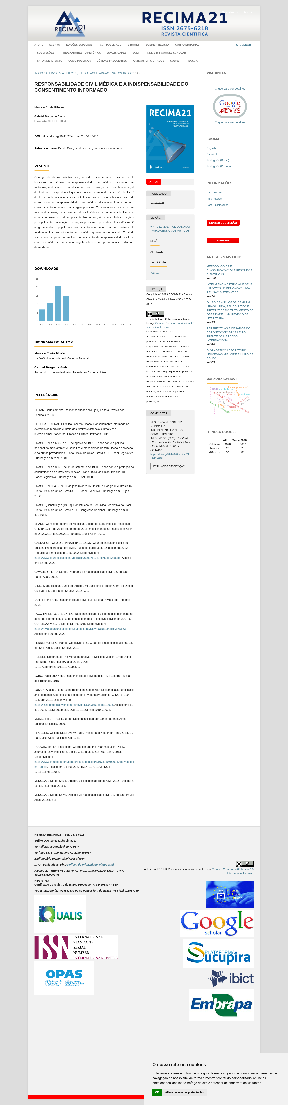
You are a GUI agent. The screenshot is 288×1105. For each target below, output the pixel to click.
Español (212, 154)
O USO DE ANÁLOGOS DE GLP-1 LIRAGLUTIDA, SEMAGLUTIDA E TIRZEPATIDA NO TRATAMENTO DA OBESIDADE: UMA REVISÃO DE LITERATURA (230, 310)
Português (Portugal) (219, 166)
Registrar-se (230, 12)
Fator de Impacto (49, 60)
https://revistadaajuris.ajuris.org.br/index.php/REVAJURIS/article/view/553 (80, 628)
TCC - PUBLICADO (110, 44)
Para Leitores (214, 192)
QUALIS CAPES (116, 52)
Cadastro (222, 240)
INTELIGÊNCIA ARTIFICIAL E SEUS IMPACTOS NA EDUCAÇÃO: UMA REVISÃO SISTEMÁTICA (230, 288)
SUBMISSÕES (46, 52)
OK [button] (157, 1092)
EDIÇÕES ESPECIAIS (79, 44)
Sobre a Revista (157, 44)
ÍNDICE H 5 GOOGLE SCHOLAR (166, 52)
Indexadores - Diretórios (82, 52)
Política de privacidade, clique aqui (90, 864)
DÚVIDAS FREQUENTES (112, 60)
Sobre (175, 60)
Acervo (54, 44)
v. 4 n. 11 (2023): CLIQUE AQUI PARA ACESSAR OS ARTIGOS (96, 73)
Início (38, 73)
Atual (38, 44)
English (211, 148)
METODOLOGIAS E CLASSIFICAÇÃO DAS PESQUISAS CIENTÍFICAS (230, 270)
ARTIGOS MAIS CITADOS (148, 60)
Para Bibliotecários (217, 204)
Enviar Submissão (223, 222)
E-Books (133, 44)
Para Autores (214, 198)
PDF (155, 181)
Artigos (154, 273)
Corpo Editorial (187, 44)
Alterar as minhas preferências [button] (184, 1092)
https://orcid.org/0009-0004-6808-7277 (51, 121)
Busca (193, 60)
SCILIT (136, 52)
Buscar (243, 44)
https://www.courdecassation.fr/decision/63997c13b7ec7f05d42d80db (77, 557)
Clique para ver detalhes (230, 88)
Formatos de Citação (169, 466)
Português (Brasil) (218, 160)
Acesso (249, 12)
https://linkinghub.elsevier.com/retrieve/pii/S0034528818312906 (73, 704)
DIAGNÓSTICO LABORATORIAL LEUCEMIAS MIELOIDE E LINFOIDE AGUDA (230, 354)
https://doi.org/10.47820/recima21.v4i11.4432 (70, 136)
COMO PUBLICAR (79, 60)
